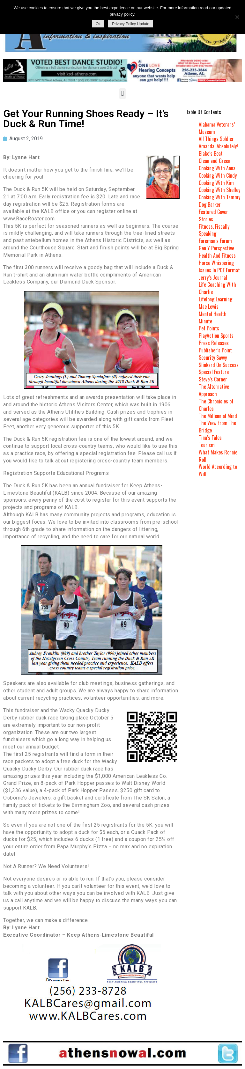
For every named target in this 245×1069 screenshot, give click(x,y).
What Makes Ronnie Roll (218, 455)
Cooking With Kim (216, 183)
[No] (237, 17)
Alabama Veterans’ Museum (217, 128)
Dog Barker (210, 204)
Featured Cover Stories (213, 215)
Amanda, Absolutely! (218, 146)
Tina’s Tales (210, 437)
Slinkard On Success (219, 365)
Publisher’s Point (215, 350)
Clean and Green (214, 161)
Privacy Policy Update (130, 24)
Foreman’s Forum (215, 241)
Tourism (207, 445)
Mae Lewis (209, 306)
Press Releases (214, 343)
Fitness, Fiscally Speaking (214, 230)
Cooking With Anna (217, 168)
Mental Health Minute (212, 317)
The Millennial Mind (218, 416)
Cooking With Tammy (219, 197)
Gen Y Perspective (216, 248)
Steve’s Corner (213, 379)
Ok (98, 24)
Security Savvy (213, 357)
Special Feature (214, 372)
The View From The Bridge (217, 426)
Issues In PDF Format (219, 270)
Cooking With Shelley (219, 190)
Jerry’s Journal (213, 277)
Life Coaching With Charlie (217, 288)
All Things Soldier (216, 139)
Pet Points (209, 328)
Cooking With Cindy (218, 175)
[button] (122, 93)
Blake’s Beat (211, 153)
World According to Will (218, 470)
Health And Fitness (217, 255)
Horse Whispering (216, 263)
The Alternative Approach (214, 390)
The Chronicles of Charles (216, 404)
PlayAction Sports (216, 335)
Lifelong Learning (215, 299)
